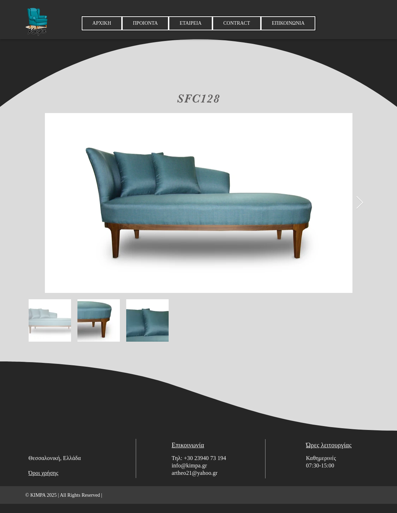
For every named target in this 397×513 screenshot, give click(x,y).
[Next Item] (360, 203)
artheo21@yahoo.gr (195, 473)
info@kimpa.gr (189, 465)
